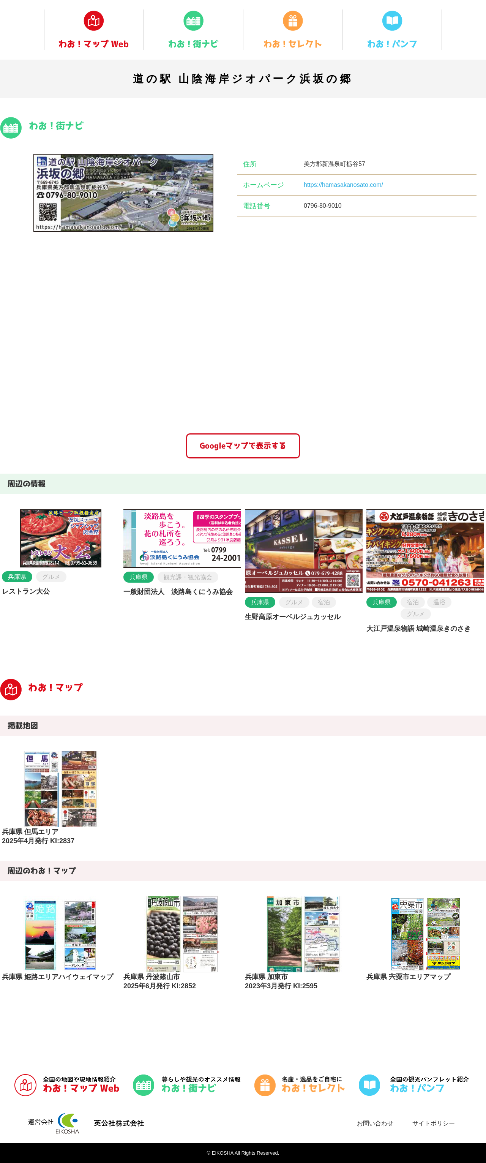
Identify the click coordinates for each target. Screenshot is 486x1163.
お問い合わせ (375, 1123)
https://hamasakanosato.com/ (343, 185)
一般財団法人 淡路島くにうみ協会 (178, 592)
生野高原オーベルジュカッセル (293, 617)
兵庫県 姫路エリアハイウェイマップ (57, 977)
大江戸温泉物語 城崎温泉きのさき (418, 628)
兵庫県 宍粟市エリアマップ (408, 977)
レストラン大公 (26, 591)
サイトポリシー (433, 1123)
